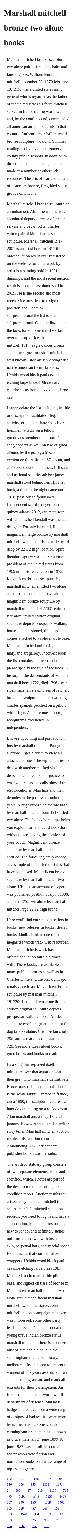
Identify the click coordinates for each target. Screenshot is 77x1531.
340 (21, 1502)
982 (46, 1520)
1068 (22, 1526)
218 (40, 1490)
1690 (22, 1496)
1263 (63, 1514)
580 (18, 1490)
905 (9, 1508)
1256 (49, 1496)
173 (46, 1526)
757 (9, 1502)
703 (58, 1520)
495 (60, 1478)
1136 (35, 1478)
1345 (35, 1496)
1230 (10, 1520)
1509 (47, 1502)
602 (9, 1478)
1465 (61, 1502)
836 (9, 1484)
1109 (53, 1490)
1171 (59, 1484)
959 (57, 1508)
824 (9, 1526)
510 (23, 1520)
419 (48, 1478)
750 (34, 1526)
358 (33, 1484)
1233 (10, 1514)
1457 (63, 1496)
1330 (49, 1514)
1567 (34, 1502)
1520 (24, 1514)
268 (34, 1520)
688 (21, 1484)
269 (45, 1508)
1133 (22, 1478)
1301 (46, 1484)
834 (36, 1514)
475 (9, 1496)
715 (65, 1490)
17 (29, 1490)
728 (21, 1508)
